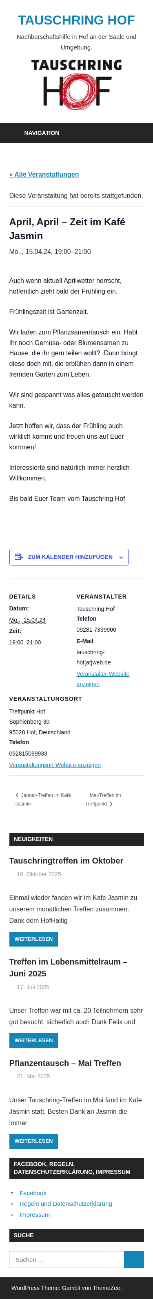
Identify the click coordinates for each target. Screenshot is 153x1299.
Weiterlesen (34, 939)
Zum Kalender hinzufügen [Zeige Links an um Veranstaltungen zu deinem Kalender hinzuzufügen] (70, 557)
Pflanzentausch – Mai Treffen (65, 1063)
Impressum (35, 1214)
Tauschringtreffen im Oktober (66, 860)
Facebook (33, 1192)
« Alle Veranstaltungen (44, 174)
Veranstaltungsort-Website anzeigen (55, 765)
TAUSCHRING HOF (76, 20)
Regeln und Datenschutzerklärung (66, 1203)
